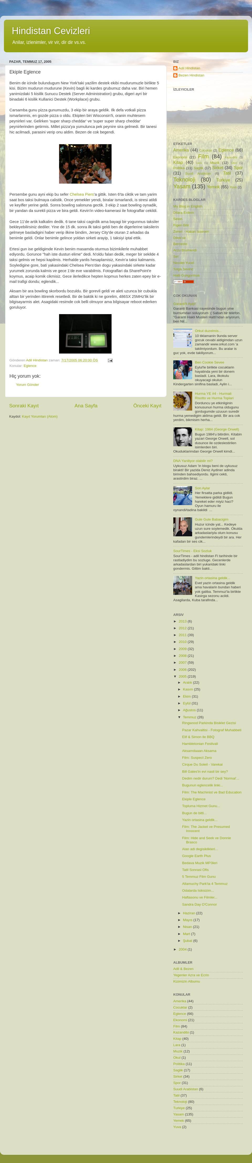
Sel (175, 256)
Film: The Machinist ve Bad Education (212, 792)
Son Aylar (202, 488)
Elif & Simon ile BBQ (198, 737)
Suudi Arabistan (198, 173)
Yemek (213, 186)
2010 (183, 642)
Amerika (181, 150)
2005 (183, 676)
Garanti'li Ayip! (184, 304)
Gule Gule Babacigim (211, 519)
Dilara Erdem (183, 213)
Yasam (182, 186)
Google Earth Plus (196, 856)
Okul (234, 162)
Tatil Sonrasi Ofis (195, 870)
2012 (183, 628)
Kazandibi (231, 157)
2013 (183, 621)
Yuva (233, 187)
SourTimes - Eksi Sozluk (192, 551)
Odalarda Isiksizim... (198, 890)
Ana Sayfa (86, 405)
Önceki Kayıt (147, 405)
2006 (183, 670)
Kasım (188, 689)
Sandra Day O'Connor (199, 904)
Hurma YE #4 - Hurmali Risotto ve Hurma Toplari (214, 396)
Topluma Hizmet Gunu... (201, 806)
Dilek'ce (179, 238)
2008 (183, 656)
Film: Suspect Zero (197, 758)
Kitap (178, 162)
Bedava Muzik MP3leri (199, 863)
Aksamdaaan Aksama (199, 751)
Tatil (227, 173)
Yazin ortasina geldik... (212, 578)
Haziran (189, 913)
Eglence (30, 366)
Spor (238, 167)
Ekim (187, 696)
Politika (179, 168)
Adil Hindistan (189, 68)
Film (203, 156)
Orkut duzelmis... (208, 331)
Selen (177, 219)
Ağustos (190, 710)
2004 (183, 949)
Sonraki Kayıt (24, 405)
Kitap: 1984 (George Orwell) (217, 429)
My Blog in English (187, 206)
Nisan (188, 927)
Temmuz (190, 717)
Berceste (180, 244)
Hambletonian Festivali (200, 744)
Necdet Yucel (183, 263)
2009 (183, 649)
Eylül (187, 703)
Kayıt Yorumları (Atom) (40, 416)
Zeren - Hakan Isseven (191, 231)
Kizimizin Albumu (186, 981)
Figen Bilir (181, 225)
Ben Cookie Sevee (209, 362)
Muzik (214, 163)
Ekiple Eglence (194, 799)
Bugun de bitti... (194, 813)
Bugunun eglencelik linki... (202, 785)
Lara (199, 162)
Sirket (217, 167)
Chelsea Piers (82, 194)
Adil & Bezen (183, 969)
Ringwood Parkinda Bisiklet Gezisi (209, 723)
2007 (183, 662)
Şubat (188, 941)
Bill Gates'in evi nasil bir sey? (205, 771)
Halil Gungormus (186, 275)
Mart (187, 934)
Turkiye (223, 180)
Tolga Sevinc (183, 269)
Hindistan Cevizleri (51, 30)
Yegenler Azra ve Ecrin (191, 975)
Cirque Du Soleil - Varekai (202, 764)
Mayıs (188, 920)
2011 (183, 635)
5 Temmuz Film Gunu (199, 877)
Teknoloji (184, 179)
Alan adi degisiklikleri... (200, 849)
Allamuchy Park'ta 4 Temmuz (205, 884)
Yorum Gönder (27, 385)
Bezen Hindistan (191, 75)
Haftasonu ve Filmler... (199, 897)
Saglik (198, 168)
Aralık (188, 682)
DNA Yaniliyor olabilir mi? (193, 461)
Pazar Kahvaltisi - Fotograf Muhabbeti (212, 730)
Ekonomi (180, 157)
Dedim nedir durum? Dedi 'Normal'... (210, 778)
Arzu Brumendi (185, 250)
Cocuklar (206, 150)
